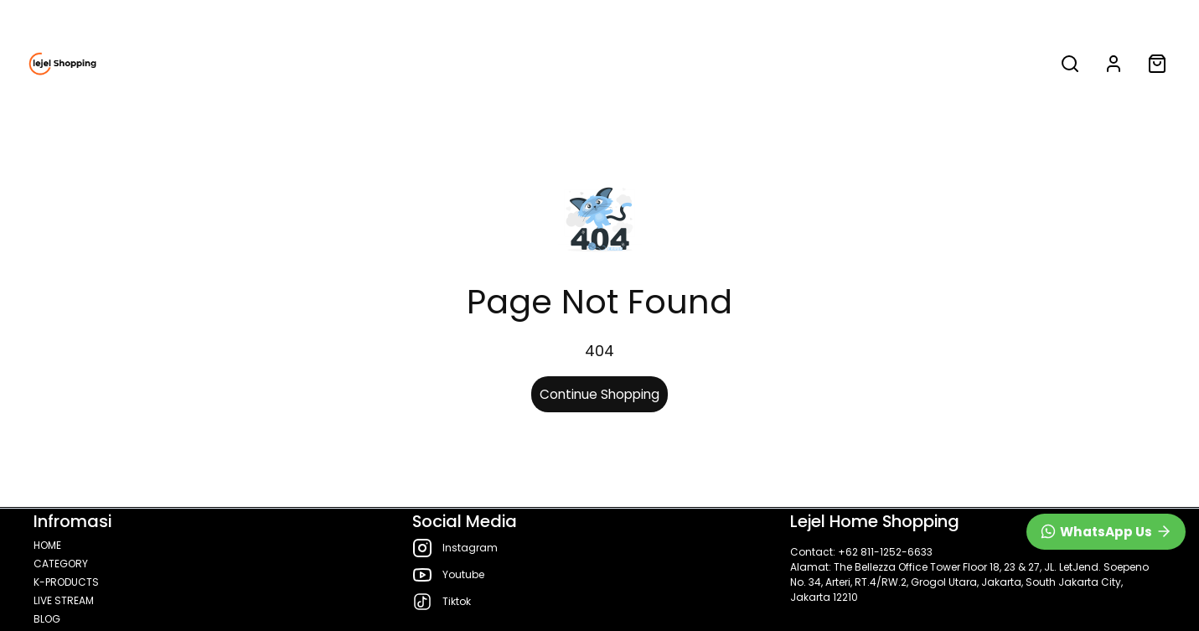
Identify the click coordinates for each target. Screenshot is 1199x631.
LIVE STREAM (727, 64)
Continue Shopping (599, 394)
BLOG (823, 64)
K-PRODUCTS (597, 64)
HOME (367, 64)
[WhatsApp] (1106, 532)
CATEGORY (460, 64)
